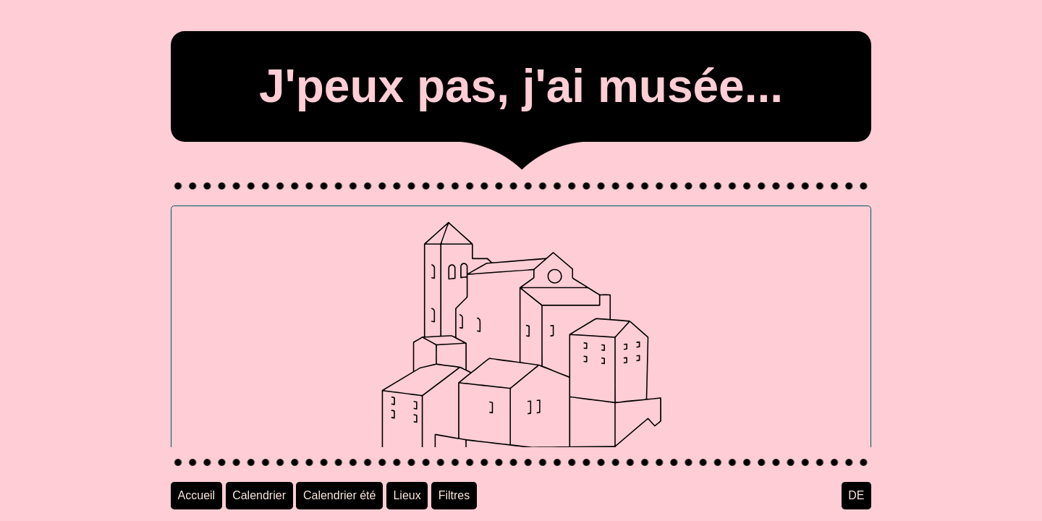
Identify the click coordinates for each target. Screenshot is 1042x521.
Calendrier (259, 495)
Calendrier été (339, 495)
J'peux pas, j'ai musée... (521, 86)
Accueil (197, 495)
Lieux (406, 495)
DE (856, 495)
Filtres (454, 495)
